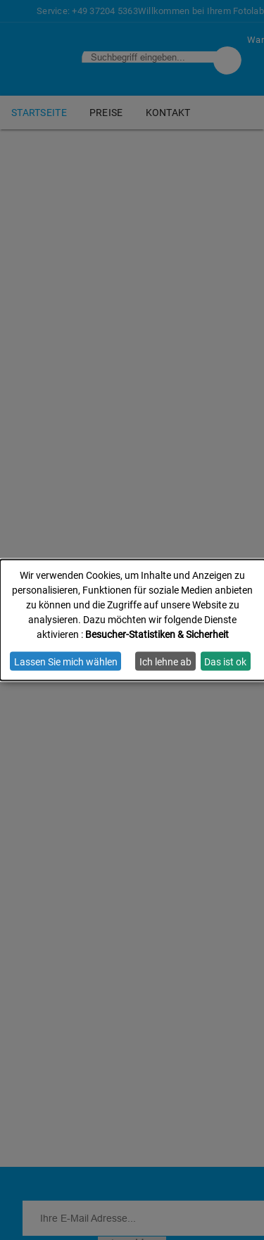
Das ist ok (225, 661)
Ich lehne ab (165, 661)
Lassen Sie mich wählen (66, 661)
